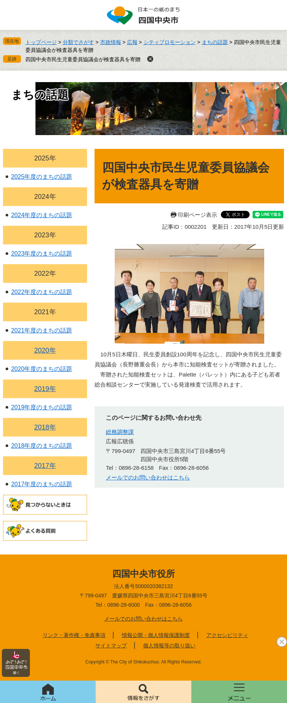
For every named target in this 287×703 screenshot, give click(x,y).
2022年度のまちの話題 (41, 292)
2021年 (45, 312)
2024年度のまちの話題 (41, 215)
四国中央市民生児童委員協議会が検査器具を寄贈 (83, 59)
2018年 (45, 427)
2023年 (45, 235)
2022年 (45, 273)
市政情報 (110, 42)
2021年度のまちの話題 (41, 330)
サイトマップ (111, 646)
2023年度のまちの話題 (41, 253)
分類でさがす (78, 42)
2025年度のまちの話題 (41, 177)
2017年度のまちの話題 (41, 484)
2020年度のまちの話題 (41, 369)
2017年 (45, 465)
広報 (132, 42)
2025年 (45, 158)
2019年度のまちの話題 (41, 407)
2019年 (45, 389)
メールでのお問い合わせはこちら (143, 619)
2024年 (45, 196)
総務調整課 (120, 432)
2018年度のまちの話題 (41, 446)
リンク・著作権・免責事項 (74, 635)
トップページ (41, 42)
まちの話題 (215, 42)
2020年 (45, 350)
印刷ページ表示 (197, 215)
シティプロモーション (170, 42)
